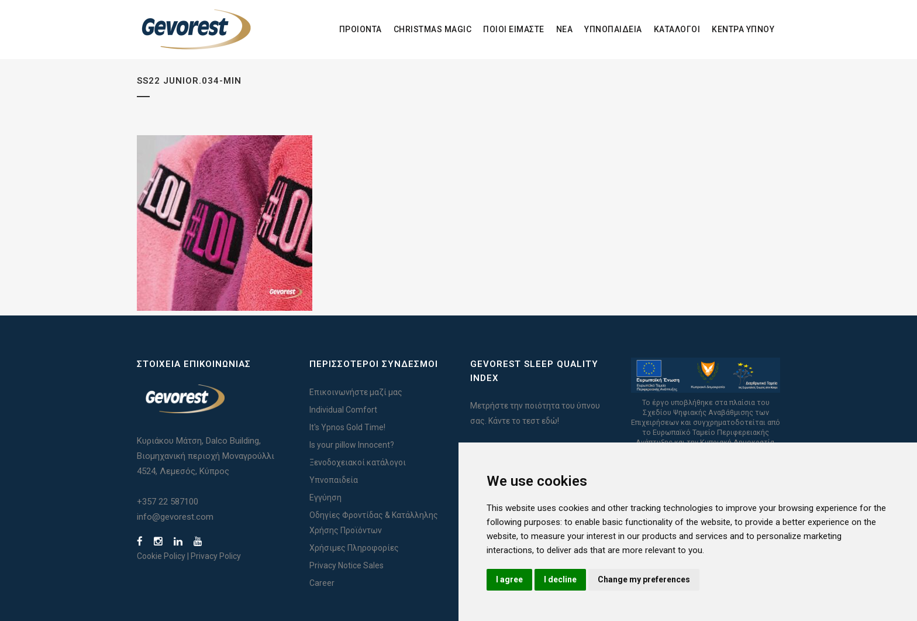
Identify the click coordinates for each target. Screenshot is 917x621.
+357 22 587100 (167, 501)
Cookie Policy (161, 556)
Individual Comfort (343, 409)
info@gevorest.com (175, 517)
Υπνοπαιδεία (333, 480)
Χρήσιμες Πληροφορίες (354, 548)
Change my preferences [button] (644, 579)
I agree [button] (509, 579)
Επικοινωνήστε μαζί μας (355, 392)
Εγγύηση (325, 497)
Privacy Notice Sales (346, 565)
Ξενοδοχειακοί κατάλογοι (357, 462)
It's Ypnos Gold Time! (347, 427)
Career (322, 583)
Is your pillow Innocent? (351, 445)
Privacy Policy (216, 556)
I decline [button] (560, 579)
